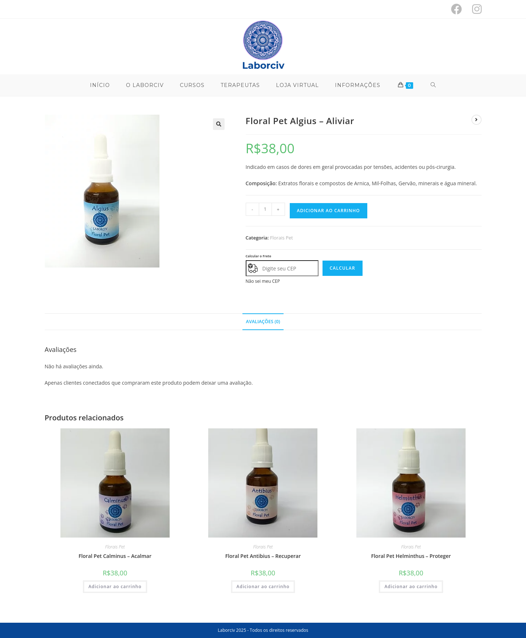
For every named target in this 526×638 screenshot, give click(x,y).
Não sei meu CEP (263, 281)
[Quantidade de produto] (265, 209)
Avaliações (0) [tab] (263, 321)
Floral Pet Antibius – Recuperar (263, 555)
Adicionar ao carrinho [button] (115, 586)
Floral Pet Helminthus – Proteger (411, 555)
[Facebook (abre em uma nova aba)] (456, 9)
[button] (219, 124)
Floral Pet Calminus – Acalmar (115, 555)
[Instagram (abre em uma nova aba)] (474, 9)
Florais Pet (281, 237)
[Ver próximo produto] (476, 120)
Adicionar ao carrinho (328, 210)
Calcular (342, 268)
